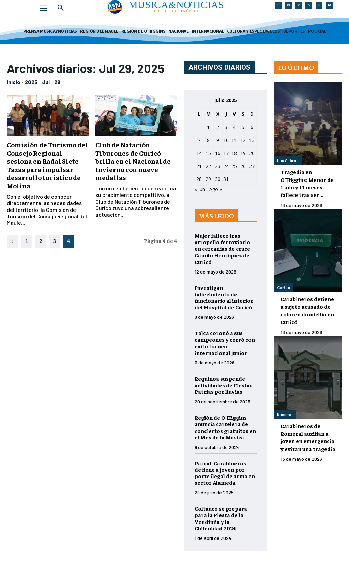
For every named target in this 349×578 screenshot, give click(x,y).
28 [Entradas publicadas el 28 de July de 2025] (199, 179)
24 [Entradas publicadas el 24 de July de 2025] (226, 166)
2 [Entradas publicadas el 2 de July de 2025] (217, 127)
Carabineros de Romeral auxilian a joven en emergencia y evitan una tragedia (307, 437)
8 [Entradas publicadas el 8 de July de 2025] (208, 140)
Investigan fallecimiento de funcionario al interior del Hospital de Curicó (224, 297)
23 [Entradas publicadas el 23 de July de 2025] (218, 166)
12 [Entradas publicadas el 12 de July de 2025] (243, 140)
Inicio (13, 82)
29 (57, 82)
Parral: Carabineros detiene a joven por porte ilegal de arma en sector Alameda (225, 472)
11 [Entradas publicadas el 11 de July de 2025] (234, 140)
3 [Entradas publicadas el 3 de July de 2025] (226, 127)
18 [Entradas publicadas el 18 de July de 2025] (234, 153)
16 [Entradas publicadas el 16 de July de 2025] (218, 153)
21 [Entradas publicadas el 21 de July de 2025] (199, 166)
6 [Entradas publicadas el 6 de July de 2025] (252, 127)
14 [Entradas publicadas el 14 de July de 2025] (199, 153)
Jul (46, 82)
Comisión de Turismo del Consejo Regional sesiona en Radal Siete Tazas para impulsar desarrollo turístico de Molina (47, 165)
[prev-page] (12, 241)
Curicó (283, 287)
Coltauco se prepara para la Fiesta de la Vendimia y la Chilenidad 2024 (221, 518)
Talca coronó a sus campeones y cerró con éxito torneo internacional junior (225, 342)
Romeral (285, 414)
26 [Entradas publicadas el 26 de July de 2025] (243, 166)
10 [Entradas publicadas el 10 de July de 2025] (226, 140)
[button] (60, 8)
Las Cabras (287, 160)
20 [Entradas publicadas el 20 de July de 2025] (252, 153)
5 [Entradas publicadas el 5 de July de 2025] (243, 127)
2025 (31, 82)
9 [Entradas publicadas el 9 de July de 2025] (217, 140)
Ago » (215, 189)
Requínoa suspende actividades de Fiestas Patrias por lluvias (224, 385)
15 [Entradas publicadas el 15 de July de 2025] (208, 153)
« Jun (200, 189)
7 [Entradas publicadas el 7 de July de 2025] (199, 140)
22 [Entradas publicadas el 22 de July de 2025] (208, 166)
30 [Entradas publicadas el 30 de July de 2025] (218, 179)
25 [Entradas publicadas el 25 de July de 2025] (234, 166)
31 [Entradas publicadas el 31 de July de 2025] (226, 179)
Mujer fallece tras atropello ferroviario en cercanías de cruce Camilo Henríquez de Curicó (222, 248)
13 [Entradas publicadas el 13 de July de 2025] (252, 140)
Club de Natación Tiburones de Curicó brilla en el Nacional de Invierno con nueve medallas (133, 161)
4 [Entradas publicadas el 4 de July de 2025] (234, 127)
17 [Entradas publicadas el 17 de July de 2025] (226, 153)
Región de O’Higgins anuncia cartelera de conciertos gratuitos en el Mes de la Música (225, 427)
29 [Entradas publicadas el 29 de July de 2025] (208, 179)
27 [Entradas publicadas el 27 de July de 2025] (252, 166)
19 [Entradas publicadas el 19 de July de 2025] (243, 153)
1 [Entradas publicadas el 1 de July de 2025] (208, 127)
